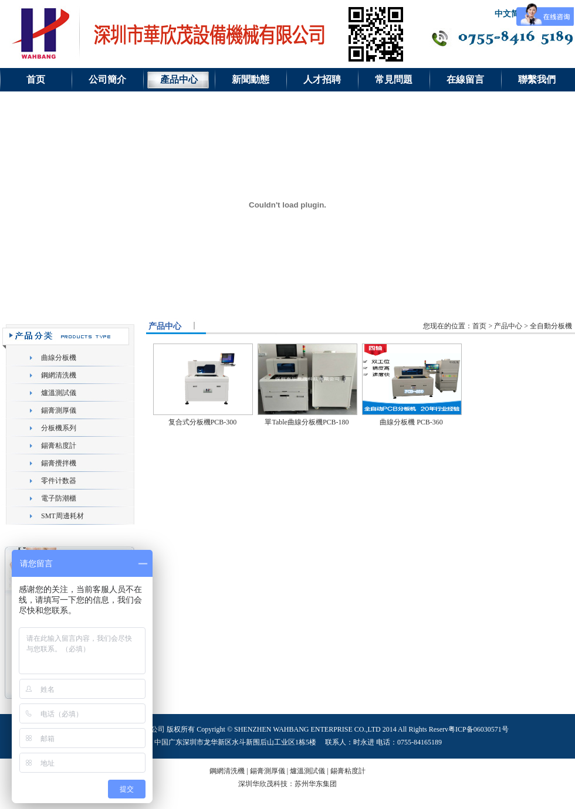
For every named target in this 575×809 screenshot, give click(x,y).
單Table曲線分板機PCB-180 (307, 422)
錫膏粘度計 (58, 445)
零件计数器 (58, 481)
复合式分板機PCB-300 (202, 422)
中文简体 (511, 13)
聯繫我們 (537, 79)
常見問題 (393, 79)
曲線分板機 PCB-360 (411, 422)
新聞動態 (250, 79)
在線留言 (465, 79)
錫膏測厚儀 (58, 410)
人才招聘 (322, 79)
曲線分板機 (58, 357)
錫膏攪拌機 (58, 463)
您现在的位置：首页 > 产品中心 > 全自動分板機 (497, 326)
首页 (35, 79)
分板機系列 (58, 428)
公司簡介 (107, 79)
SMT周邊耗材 (62, 516)
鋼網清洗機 (58, 375)
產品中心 (179, 79)
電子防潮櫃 (58, 498)
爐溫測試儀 (58, 393)
